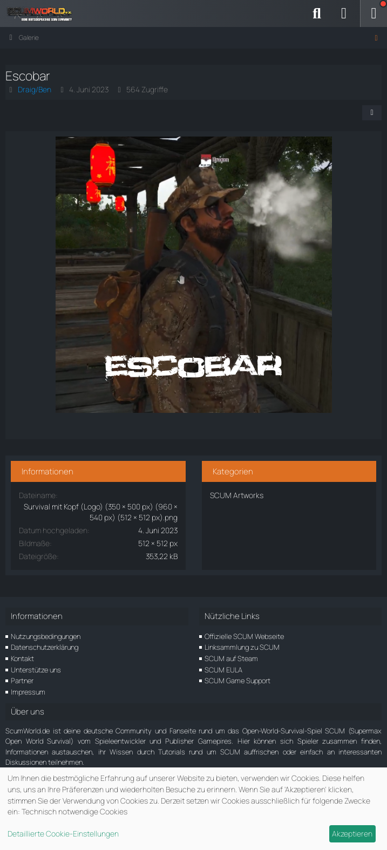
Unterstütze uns (36, 670)
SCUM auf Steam (231, 658)
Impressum (28, 692)
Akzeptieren (352, 833)
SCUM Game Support (237, 680)
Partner (22, 680)
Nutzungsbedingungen (45, 636)
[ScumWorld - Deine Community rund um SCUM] (43, 13)
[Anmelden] (344, 13)
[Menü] (373, 13)
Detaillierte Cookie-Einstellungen (63, 833)
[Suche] (317, 13)
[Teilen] (372, 112)
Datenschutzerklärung (44, 647)
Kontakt (22, 658)
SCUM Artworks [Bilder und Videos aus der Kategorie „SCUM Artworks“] (236, 495)
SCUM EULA (223, 670)
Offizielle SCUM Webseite (244, 636)
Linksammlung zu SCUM (242, 647)
